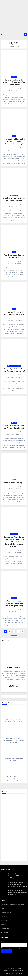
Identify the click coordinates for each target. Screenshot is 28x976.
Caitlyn (14, 88)
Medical (14, 422)
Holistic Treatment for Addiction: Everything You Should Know (14, 82)
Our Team (3, 924)
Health (14, 136)
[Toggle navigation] (1, 34)
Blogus (13, 970)
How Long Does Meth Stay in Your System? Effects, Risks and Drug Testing (17, 876)
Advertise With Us (6, 912)
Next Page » (14, 635)
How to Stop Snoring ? (14, 483)
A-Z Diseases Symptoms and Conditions (12, 904)
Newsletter (4, 920)
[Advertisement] (14, 16)
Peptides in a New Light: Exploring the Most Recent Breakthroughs (14, 141)
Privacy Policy (5, 928)
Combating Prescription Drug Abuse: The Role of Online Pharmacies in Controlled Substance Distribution (14, 541)
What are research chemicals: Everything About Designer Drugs (14, 603)
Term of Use (4, 932)
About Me (3, 908)
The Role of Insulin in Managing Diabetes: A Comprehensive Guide (14, 779)
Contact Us (4, 916)
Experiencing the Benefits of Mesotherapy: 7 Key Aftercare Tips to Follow (14, 740)
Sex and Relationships (14, 366)
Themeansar (20, 970)
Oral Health (14, 195)
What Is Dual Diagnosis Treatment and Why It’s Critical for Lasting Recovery (17, 884)
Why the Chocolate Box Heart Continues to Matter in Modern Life (17, 892)
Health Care (14, 534)
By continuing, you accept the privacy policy (14, 948)
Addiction (14, 77)
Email (2, 941)
